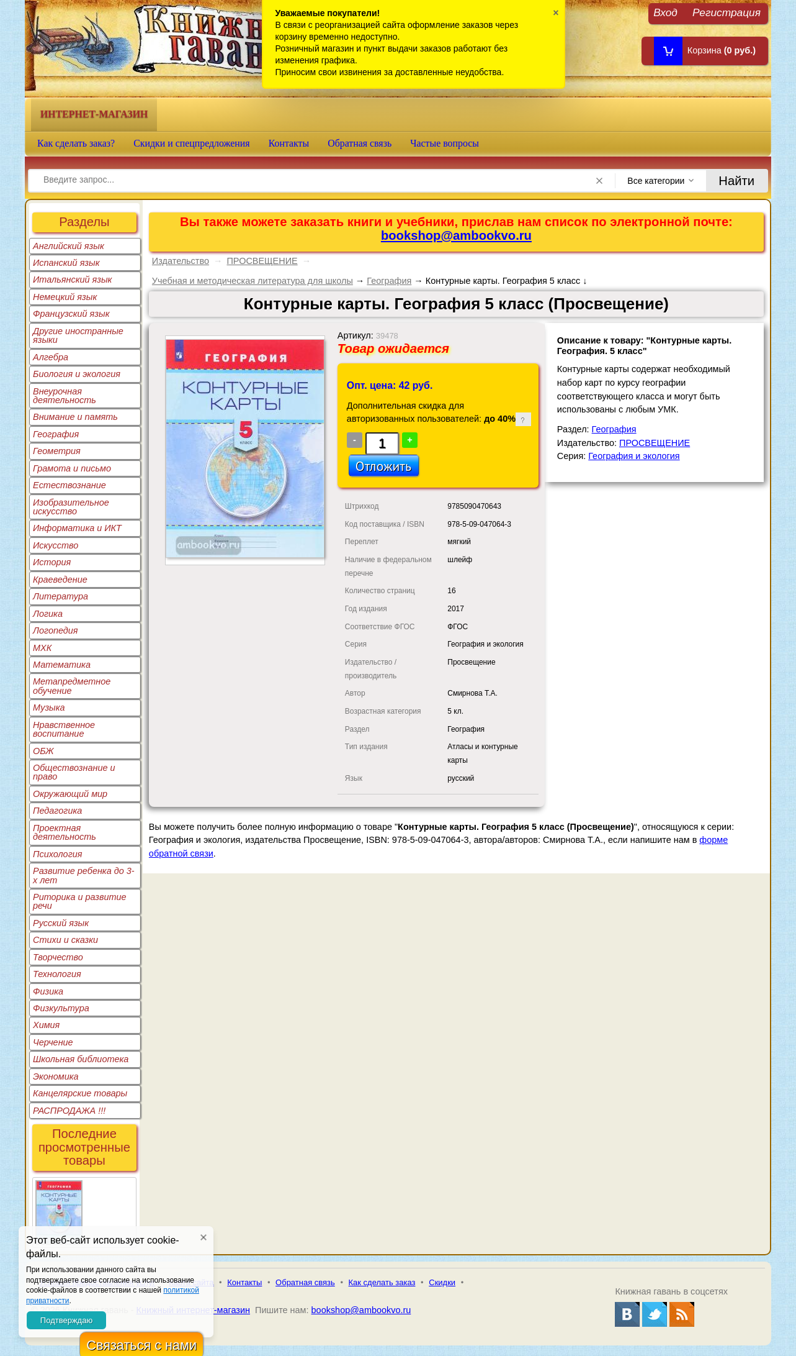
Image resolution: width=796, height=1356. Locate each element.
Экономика (56, 1076)
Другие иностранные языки (78, 335)
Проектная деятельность (64, 832)
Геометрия (57, 451)
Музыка (49, 707)
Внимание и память (75, 417)
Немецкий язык (65, 297)
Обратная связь (359, 143)
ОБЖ (43, 751)
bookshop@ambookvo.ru (456, 235)
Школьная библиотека (80, 1059)
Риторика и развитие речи (80, 901)
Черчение (53, 1042)
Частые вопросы (444, 143)
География (56, 434)
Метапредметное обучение (71, 685)
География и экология (633, 456)
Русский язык (61, 923)
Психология (58, 854)
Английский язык (68, 246)
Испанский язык (66, 263)
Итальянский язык (72, 279)
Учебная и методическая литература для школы (252, 281)
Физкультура (61, 1008)
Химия (46, 1025)
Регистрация (726, 12)
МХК (42, 648)
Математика (62, 665)
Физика (48, 991)
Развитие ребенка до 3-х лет (84, 875)
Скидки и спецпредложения (191, 143)
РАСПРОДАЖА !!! (69, 1111)
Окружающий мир (70, 794)
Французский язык (71, 314)
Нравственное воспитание (64, 729)
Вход (665, 12)
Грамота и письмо (72, 468)
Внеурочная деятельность (64, 395)
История (52, 562)
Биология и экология (76, 374)
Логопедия (55, 630)
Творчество (58, 957)
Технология (57, 974)
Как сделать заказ (382, 1282)
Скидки (442, 1282)
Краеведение (60, 580)
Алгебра (50, 357)
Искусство (55, 545)
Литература (60, 596)
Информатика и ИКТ (77, 528)
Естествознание (69, 485)
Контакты (289, 143)
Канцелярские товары (80, 1093)
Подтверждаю (66, 1320)
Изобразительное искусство (71, 507)
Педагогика (57, 811)
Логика (48, 614)
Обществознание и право (74, 772)
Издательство (180, 261)
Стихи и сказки (65, 940)
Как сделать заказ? (76, 143)
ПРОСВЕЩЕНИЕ (261, 261)
